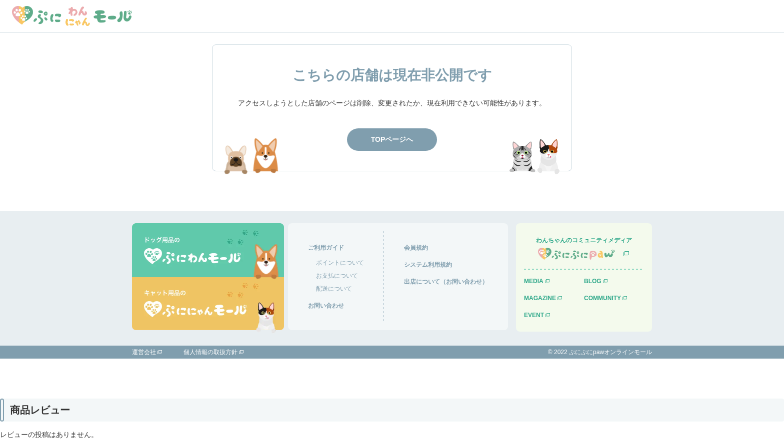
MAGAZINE (540, 298)
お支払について (337, 275)
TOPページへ (392, 139)
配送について (334, 288)
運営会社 (144, 352)
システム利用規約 (428, 264)
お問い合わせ (326, 305)
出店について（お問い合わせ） (446, 281)
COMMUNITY (602, 298)
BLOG (593, 281)
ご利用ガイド (326, 247)
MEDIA (534, 281)
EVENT (534, 315)
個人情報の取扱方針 (211, 352)
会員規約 (416, 247)
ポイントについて (340, 262)
